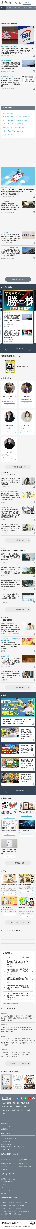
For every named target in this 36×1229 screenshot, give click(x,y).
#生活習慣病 (26, 116)
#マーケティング (8, 134)
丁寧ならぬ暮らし (6, 907)
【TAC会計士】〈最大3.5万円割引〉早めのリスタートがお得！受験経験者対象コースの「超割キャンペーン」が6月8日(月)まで (16, 1054)
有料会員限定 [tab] (25, 957)
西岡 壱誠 (26, 396)
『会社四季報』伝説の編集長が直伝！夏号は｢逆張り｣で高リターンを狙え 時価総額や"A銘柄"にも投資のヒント (10, 65)
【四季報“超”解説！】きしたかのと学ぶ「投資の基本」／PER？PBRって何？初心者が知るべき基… (27, 778)
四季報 (18, 1106)
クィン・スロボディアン (9, 397)
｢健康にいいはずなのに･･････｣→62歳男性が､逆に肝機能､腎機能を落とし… (18, 979)
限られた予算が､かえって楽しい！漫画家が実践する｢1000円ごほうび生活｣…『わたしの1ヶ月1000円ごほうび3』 (10, 496)
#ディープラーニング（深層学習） (13, 124)
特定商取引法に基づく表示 (8, 1211)
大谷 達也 (9, 452)
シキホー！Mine (5, 1150)
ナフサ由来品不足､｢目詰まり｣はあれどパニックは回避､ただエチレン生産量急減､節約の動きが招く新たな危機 (10, 253)
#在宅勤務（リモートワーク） (12, 116)
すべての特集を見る (18, 348)
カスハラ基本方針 (6, 1214)
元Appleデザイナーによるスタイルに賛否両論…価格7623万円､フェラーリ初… (17, 962)
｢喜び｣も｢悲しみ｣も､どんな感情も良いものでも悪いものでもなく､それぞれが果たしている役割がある (10, 481)
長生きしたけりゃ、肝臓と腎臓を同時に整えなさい (8, 851)
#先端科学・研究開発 (21, 120)
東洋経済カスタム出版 (25, 1166)
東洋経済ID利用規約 (24, 1211)
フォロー (9, 405)
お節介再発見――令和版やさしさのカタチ (8, 813)
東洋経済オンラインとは (8, 1179)
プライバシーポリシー (7, 1208)
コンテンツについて (7, 1182)
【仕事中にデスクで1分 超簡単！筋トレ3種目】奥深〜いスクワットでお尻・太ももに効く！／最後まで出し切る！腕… (16, 721)
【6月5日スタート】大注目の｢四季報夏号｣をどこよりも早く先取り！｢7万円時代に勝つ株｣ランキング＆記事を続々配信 (12, 334)
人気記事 (6, 953)
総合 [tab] (10, 957)
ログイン (27, 3)
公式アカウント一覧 (21, 1202)
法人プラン (4, 1187)
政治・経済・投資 (13, 1110)
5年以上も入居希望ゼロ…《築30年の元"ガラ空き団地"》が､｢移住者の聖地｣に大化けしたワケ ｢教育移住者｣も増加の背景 (10, 570)
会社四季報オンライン (7, 1141)
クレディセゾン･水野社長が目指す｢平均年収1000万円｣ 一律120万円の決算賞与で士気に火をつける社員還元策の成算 (10, 237)
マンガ (3, 1106)
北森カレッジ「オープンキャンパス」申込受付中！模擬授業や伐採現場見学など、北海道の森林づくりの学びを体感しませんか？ (16, 1029)
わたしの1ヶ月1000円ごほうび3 (9, 885)
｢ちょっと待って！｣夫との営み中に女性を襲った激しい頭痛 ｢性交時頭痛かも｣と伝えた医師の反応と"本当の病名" (10, 661)
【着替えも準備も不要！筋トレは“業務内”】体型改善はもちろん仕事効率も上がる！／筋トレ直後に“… (27, 734)
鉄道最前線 (4, 1129)
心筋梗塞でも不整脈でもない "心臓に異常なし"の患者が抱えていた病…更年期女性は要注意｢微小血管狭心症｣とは (10, 628)
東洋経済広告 (5, 1166)
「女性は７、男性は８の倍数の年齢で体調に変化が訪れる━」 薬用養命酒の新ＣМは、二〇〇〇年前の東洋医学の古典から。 (17, 1018)
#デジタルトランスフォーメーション (14, 127)
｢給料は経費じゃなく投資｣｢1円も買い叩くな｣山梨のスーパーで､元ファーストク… (18, 970)
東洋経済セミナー (24, 1164)
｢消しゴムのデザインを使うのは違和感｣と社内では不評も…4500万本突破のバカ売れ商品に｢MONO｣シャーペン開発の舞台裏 (10, 82)
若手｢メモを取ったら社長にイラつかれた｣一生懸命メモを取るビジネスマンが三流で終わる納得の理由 (10, 557)
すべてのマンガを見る (18, 922)
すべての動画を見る (18, 790)
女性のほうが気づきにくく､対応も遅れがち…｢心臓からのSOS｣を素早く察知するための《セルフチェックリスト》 (11, 674)
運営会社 (3, 1202)
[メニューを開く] (34, 3)
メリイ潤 (26, 425)
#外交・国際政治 (8, 120)
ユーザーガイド (5, 1190)
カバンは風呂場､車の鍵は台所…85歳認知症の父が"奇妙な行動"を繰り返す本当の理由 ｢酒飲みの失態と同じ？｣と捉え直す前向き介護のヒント (10, 513)
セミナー (9, 1106)
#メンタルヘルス (8, 113)
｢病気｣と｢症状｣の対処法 (8, 831)
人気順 (25, 7)
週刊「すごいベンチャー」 (25, 831)
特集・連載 (17, 7)
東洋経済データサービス (8, 1164)
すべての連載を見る (18, 863)
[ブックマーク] (34, 56)
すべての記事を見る (18, 540)
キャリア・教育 (25, 1110)
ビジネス (4, 1110)
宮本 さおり (9, 425)
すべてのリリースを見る (18, 1063)
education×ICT (5, 1123)
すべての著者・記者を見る (18, 467)
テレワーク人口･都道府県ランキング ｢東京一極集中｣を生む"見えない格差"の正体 (10, 596)
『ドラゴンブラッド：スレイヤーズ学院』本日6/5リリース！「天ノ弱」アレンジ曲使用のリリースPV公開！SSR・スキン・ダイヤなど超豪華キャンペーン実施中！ (16, 1042)
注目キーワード (8, 108)
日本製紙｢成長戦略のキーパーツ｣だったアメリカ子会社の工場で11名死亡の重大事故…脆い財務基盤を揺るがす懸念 (10, 206)
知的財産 (18, 1208)
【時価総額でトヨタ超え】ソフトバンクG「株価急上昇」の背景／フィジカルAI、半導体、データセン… (27, 749)
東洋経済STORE (6, 1144)
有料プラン (4, 1184)
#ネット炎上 (7, 131)
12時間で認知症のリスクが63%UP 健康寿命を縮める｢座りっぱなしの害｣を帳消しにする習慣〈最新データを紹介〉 (10, 583)
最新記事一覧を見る (18, 279)
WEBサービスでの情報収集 (16, 1205)
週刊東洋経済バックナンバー (12, 356)
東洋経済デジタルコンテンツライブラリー (13, 1147)
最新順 (9, 7)
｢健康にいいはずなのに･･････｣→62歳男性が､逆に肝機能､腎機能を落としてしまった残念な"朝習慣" (10, 645)
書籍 (25, 1106)
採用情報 (11, 1202)
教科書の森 (4, 1169)
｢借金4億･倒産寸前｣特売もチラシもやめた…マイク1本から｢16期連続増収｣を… (18, 987)
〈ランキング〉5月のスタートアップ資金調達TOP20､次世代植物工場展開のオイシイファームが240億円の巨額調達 (17, 192)
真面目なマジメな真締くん (26, 908)
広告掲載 (3, 1205)
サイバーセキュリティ (7, 1126)
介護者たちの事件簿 (25, 884)
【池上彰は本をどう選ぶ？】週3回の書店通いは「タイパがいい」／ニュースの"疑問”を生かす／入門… (27, 763)
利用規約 (3, 1193)
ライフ (3, 1114)
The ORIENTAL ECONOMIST (9, 1138)
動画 (30, 7)
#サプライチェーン (18, 131)
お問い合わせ (17, 1214)
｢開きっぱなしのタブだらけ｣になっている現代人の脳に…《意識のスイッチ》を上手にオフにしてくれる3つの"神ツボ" (10, 527)
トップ (3, 7)
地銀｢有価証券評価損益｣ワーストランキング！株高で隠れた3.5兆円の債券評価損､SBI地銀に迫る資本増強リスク (17, 51)
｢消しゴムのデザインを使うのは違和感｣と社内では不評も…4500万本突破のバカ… (17, 995)
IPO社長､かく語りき (25, 812)
